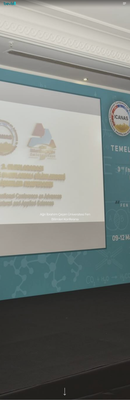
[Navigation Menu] (124, 3)
